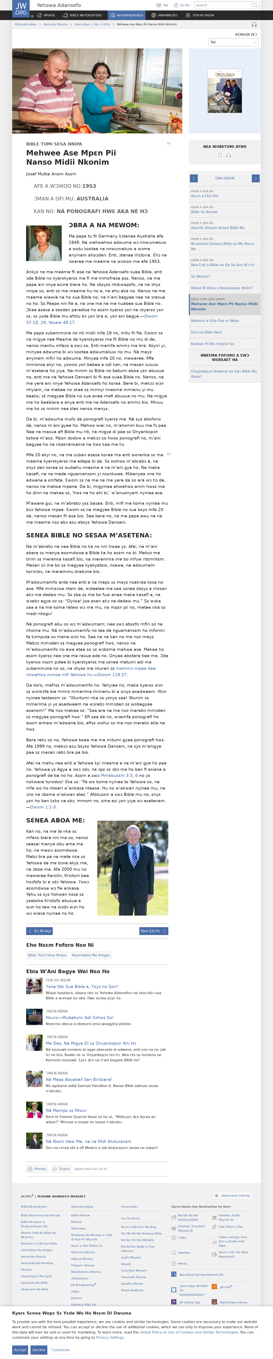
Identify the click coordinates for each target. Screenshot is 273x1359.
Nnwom (76, 1298)
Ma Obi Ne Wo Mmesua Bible (141, 1233)
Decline (38, 1350)
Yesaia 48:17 (61, 322)
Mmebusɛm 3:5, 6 (119, 775)
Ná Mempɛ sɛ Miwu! (66, 1110)
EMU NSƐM (224, 178)
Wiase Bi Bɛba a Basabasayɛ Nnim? (222, 288)
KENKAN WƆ (246, 34)
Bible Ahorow (80, 1215)
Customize (61, 1350)
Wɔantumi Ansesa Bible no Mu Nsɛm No (225, 244)
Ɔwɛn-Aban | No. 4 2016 (92, 24)
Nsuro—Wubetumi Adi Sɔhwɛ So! (80, 1017)
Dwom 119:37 (112, 674)
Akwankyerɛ (80, 1278)
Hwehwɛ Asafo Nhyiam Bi (226, 1218)
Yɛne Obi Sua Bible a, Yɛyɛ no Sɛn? (82, 986)
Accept (20, 1350)
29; (43, 322)
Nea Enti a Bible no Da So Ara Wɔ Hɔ (225, 262)
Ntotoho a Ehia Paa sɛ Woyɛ (215, 321)
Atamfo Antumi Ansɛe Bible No (225, 225)
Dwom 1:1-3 (43, 807)
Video (75, 1291)
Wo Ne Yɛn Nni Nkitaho (137, 1240)
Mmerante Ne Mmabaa (37, 1263)
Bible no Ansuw (225, 209)
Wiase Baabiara (132, 1290)
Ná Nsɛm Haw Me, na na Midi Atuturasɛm (88, 1141)
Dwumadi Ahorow (133, 1277)
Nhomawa (78, 1228)
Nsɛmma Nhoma (55, 24)
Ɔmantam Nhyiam (134, 1270)
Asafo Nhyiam (131, 1257)
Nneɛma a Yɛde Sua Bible (39, 1243)
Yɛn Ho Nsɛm (130, 1218)
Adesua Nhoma (82, 1258)
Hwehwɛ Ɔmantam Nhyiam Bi (188, 1229)
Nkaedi (126, 1264)
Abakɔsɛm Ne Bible (34, 1289)
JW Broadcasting (84, 1285)
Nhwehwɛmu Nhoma (86, 1272)
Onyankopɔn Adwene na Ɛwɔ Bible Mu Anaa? (224, 374)
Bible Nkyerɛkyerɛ (34, 1206)
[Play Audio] (254, 24)
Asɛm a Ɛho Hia (225, 193)
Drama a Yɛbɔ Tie (83, 1304)
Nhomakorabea (26, 24)
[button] (82, 15)
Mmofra (26, 1269)
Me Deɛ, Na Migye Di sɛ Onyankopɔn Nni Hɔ (91, 1043)
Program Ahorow (83, 1265)
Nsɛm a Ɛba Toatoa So (86, 1245)
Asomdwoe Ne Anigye (36, 1250)
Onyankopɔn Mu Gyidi (36, 1276)
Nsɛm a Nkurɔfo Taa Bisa (138, 1227)
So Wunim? (200, 276)
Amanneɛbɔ (129, 1206)
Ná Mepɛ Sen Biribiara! (79, 1079)
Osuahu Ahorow (132, 1283)
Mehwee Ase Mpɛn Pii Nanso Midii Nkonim (225, 304)
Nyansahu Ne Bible (34, 1282)
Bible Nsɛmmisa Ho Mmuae (40, 1215)
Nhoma (76, 1222)
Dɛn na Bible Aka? (206, 332)
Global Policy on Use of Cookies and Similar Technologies (189, 1332)
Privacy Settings (110, 1337)
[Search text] (223, 5)
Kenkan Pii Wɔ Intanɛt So (212, 344)
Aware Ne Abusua (33, 1256)
